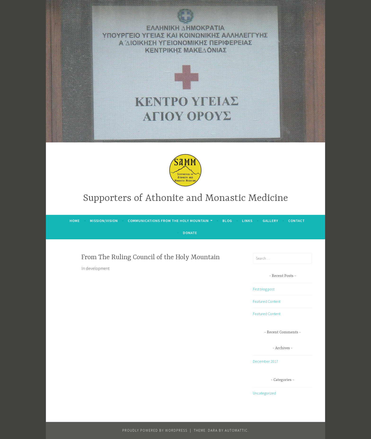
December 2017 (265, 361)
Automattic (236, 430)
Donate (190, 233)
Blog (227, 220)
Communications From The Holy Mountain (168, 220)
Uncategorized (264, 393)
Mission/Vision (104, 220)
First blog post (263, 289)
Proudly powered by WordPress (154, 430)
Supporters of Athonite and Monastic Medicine (185, 198)
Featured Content (266, 301)
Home (75, 220)
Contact (296, 220)
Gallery (270, 220)
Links (247, 220)
